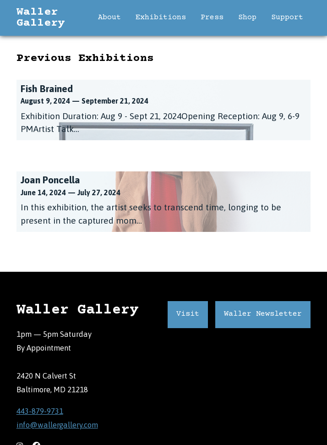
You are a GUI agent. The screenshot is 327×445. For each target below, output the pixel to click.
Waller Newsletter (263, 314)
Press (212, 17)
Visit (187, 314)
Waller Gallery (40, 18)
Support (287, 17)
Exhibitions (161, 17)
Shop (247, 17)
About (109, 17)
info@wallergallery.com (57, 424)
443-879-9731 (39, 410)
